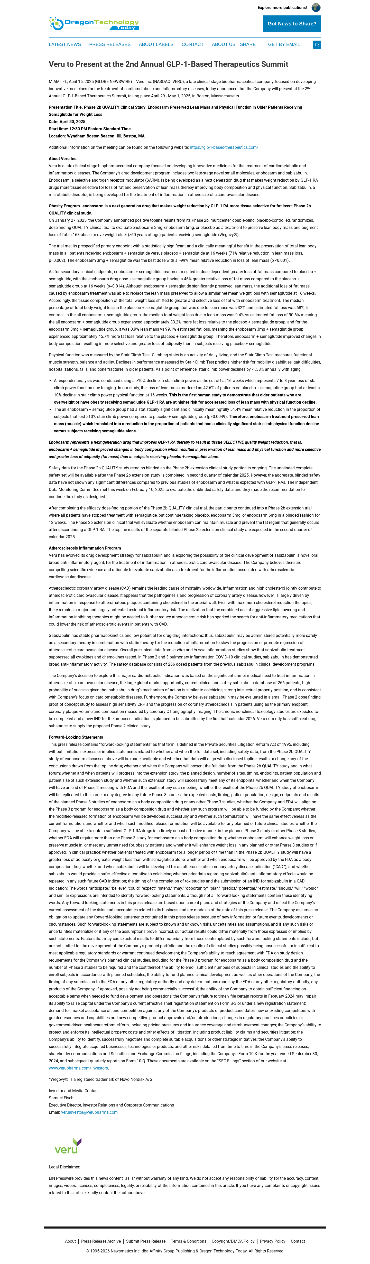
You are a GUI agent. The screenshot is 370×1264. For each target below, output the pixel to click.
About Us (224, 44)
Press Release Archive (101, 1241)
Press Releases (110, 44)
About (70, 1241)
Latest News (65, 44)
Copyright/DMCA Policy (233, 1241)
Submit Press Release (145, 1241)
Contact (193, 44)
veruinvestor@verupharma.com (89, 1112)
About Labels (156, 44)
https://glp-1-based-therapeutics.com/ (224, 147)
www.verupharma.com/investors (78, 1068)
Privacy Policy (272, 1241)
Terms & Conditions (188, 1241)
